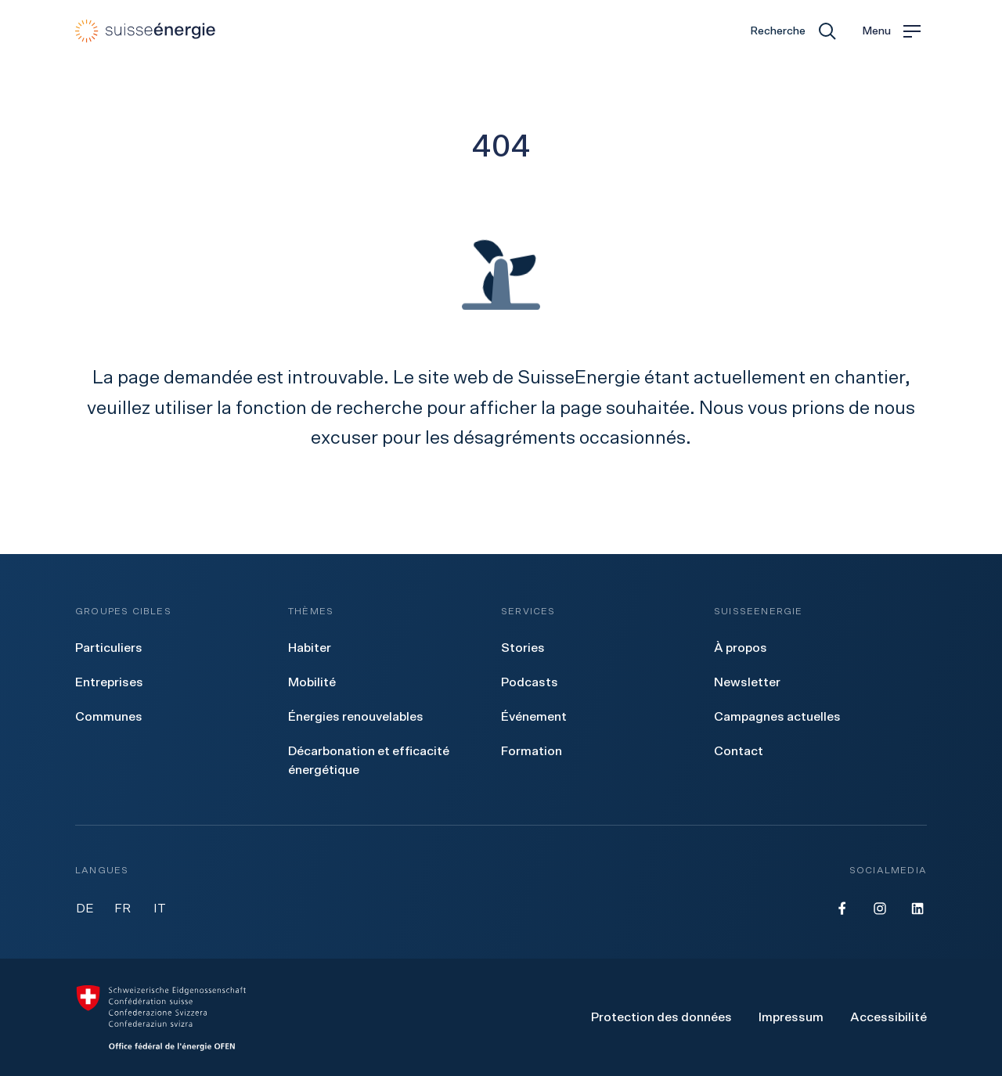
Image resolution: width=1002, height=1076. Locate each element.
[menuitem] (108, 648)
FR (122, 908)
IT (159, 908)
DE (85, 908)
